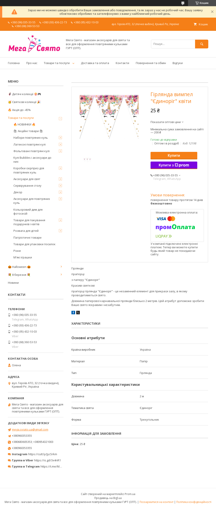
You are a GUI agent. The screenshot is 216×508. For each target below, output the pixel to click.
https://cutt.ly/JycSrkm (42, 454)
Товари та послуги (57, 63)
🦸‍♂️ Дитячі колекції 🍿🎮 (24, 94)
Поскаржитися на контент (156, 502)
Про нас (31, 63)
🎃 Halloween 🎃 (19, 267)
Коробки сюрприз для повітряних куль (28, 170)
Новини (13, 283)
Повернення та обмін (151, 63)
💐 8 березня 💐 (19, 275)
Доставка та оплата (95, 63)
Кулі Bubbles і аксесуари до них (32, 160)
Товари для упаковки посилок (34, 244)
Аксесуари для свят (26, 179)
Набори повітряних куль (30, 138)
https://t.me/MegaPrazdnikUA (60, 466)
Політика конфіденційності (193, 502)
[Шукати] (201, 44)
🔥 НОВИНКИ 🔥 (24, 124)
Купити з (174, 165)
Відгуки (178, 63)
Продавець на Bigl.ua (108, 498)
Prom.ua (130, 494)
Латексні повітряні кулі (29, 144)
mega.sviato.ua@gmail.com (30, 429)
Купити (174, 155)
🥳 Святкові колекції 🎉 (24, 102)
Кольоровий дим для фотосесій (28, 211)
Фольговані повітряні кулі (31, 151)
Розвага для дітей (26, 231)
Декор (17, 192)
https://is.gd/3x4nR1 (47, 460)
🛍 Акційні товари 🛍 (28, 131)
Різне (17, 251)
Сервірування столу (27, 186)
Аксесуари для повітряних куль (31, 201)
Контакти (122, 63)
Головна (14, 63)
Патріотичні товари (27, 237)
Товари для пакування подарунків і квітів (29, 222)
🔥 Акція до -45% (19, 110)
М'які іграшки (22, 257)
